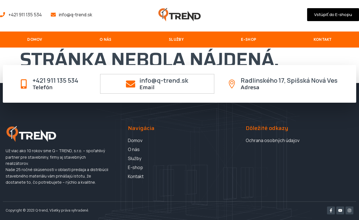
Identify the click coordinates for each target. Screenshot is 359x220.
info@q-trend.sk (164, 81)
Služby (176, 40)
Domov (34, 40)
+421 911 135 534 (56, 81)
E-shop (248, 40)
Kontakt (323, 40)
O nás (106, 40)
